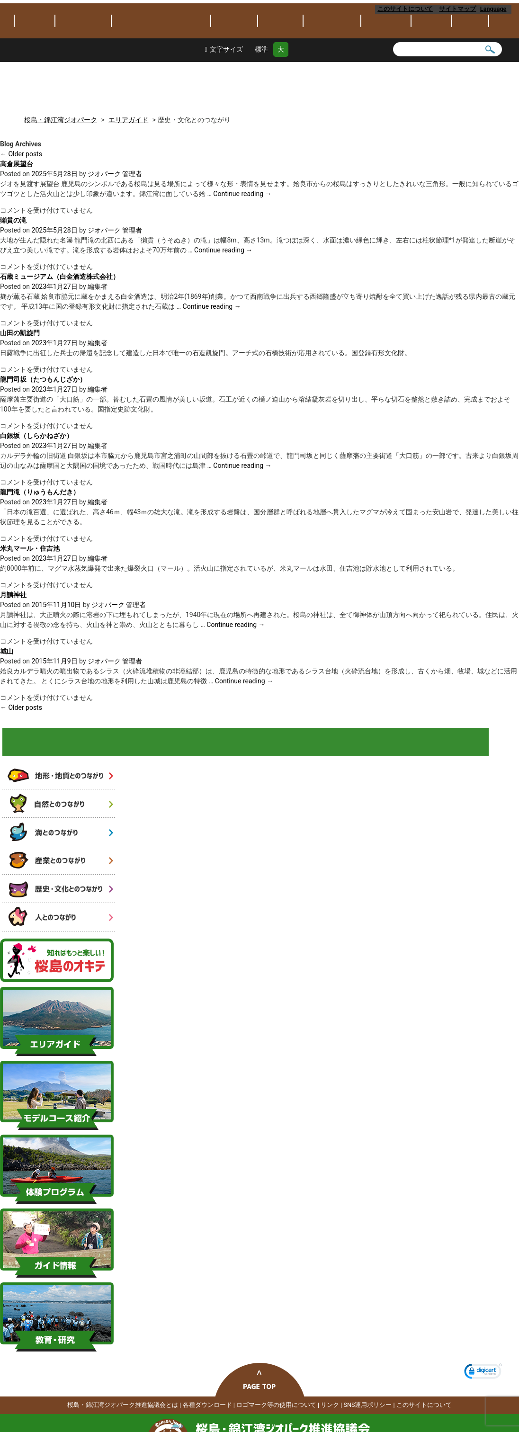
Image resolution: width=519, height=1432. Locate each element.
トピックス (34, 67)
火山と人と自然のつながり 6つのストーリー (62, 745)
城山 (6, 649)
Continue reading (242, 191)
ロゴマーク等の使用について (276, 1427)
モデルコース (280, 67)
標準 (261, 95)
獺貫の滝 (13, 218)
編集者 (97, 284)
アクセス (470, 67)
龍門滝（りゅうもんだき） (40, 489)
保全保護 (431, 67)
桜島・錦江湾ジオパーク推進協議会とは (122, 1427)
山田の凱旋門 (20, 330)
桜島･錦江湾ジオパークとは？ (161, 67)
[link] (483, 1395)
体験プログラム (332, 67)
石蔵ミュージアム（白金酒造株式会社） (59, 274)
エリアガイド (234, 67)
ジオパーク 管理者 (115, 171)
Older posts (21, 151)
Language (496, 8)
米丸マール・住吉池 (30, 546)
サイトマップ (457, 8)
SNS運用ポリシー (368, 1427)
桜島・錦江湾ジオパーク (123, 25)
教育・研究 (386, 67)
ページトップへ (259, 1402)
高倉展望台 (16, 161)
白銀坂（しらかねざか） (36, 433)
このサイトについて (405, 8)
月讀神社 (13, 592)
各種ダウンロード (207, 1427)
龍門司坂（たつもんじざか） (43, 377)
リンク (330, 1427)
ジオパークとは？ (83, 67)
